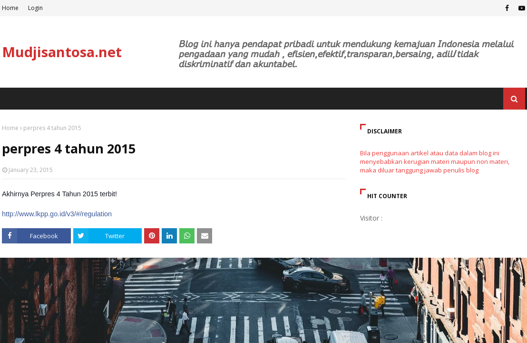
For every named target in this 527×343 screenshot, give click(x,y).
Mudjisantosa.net (62, 51)
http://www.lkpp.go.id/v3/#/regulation (57, 214)
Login (35, 8)
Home (10, 8)
